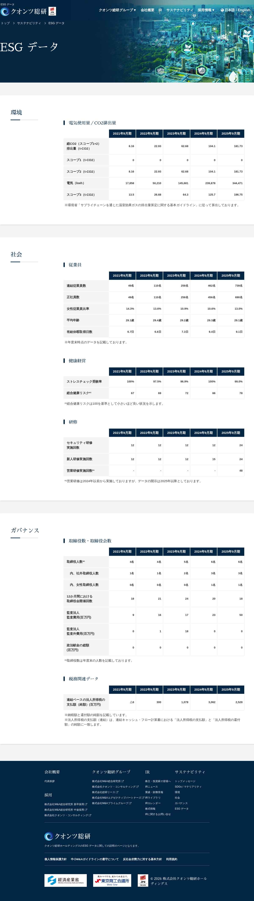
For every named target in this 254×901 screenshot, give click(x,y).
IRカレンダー (153, 803)
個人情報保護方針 (55, 859)
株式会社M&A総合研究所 (106, 781)
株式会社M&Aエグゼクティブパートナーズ (116, 797)
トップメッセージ (185, 781)
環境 (177, 792)
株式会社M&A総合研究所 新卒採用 (64, 804)
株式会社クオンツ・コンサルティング (66, 815)
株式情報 (150, 808)
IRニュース (151, 786)
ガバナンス (181, 803)
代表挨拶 (49, 781)
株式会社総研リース (103, 792)
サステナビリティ (180, 10)
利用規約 (171, 859)
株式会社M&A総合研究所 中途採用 (64, 809)
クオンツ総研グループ (116, 10)
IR (160, 10)
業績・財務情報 (154, 792)
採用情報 (204, 10)
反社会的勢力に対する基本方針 (142, 859)
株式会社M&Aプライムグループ (110, 803)
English (244, 10)
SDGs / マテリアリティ (188, 786)
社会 (177, 797)
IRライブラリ (153, 797)
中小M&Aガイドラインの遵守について (95, 859)
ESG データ (182, 808)
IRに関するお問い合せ (158, 814)
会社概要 (147, 10)
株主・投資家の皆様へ (158, 781)
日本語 (230, 10)
